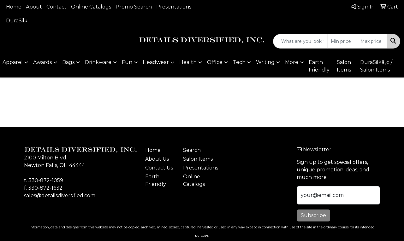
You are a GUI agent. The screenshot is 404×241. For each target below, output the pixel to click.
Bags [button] (68, 62)
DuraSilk (16, 21)
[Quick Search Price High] (372, 41)
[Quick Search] (300, 41)
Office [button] (215, 62)
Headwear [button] (156, 62)
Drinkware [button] (98, 62)
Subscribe (313, 215)
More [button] (291, 62)
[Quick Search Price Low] (342, 41)
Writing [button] (265, 62)
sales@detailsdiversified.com (59, 195)
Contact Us (159, 168)
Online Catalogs (91, 7)
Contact (56, 7)
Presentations (173, 7)
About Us (157, 159)
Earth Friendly (319, 66)
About (34, 7)
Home (13, 7)
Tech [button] (239, 62)
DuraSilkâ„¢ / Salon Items (376, 66)
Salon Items (344, 66)
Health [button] (188, 62)
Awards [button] (42, 62)
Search (192, 150)
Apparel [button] (13, 62)
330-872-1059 (45, 180)
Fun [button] (127, 62)
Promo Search (134, 7)
